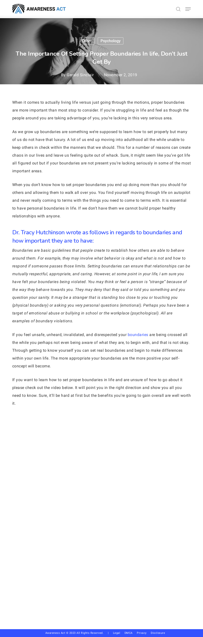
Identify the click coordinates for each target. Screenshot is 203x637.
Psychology (111, 40)
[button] (188, 9)
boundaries (138, 334)
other (87, 40)
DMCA (129, 633)
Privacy (144, 633)
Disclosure (158, 633)
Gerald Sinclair (80, 75)
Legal (116, 633)
